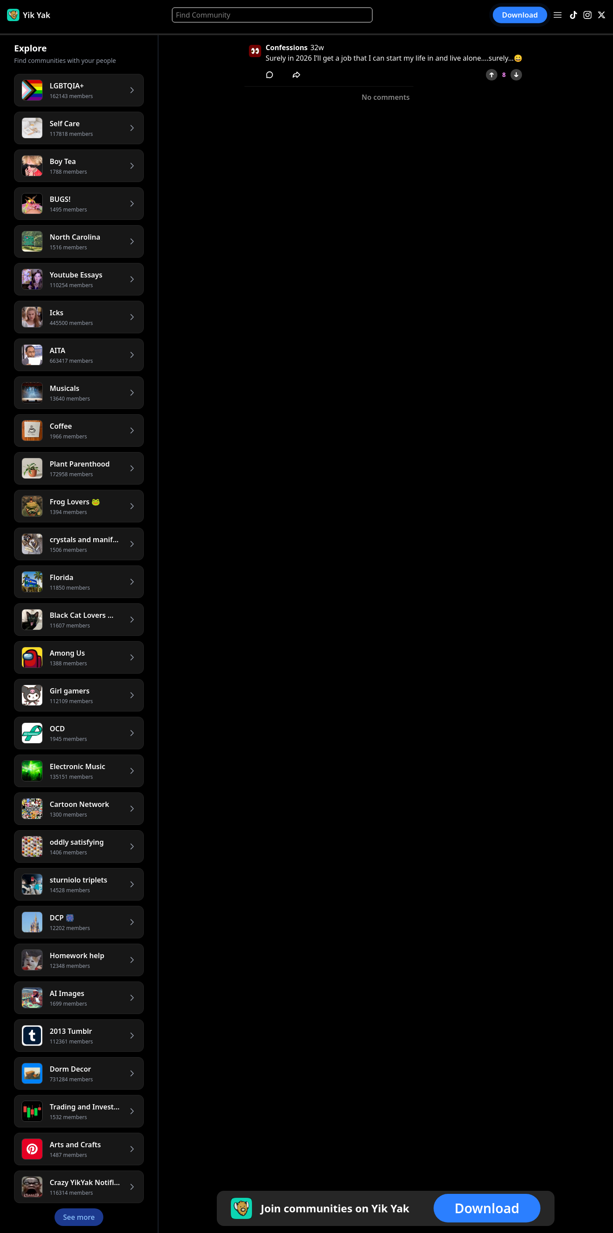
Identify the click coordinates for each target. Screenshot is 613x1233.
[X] (601, 15)
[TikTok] (573, 15)
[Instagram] (587, 15)
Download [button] (520, 15)
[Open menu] (557, 15)
